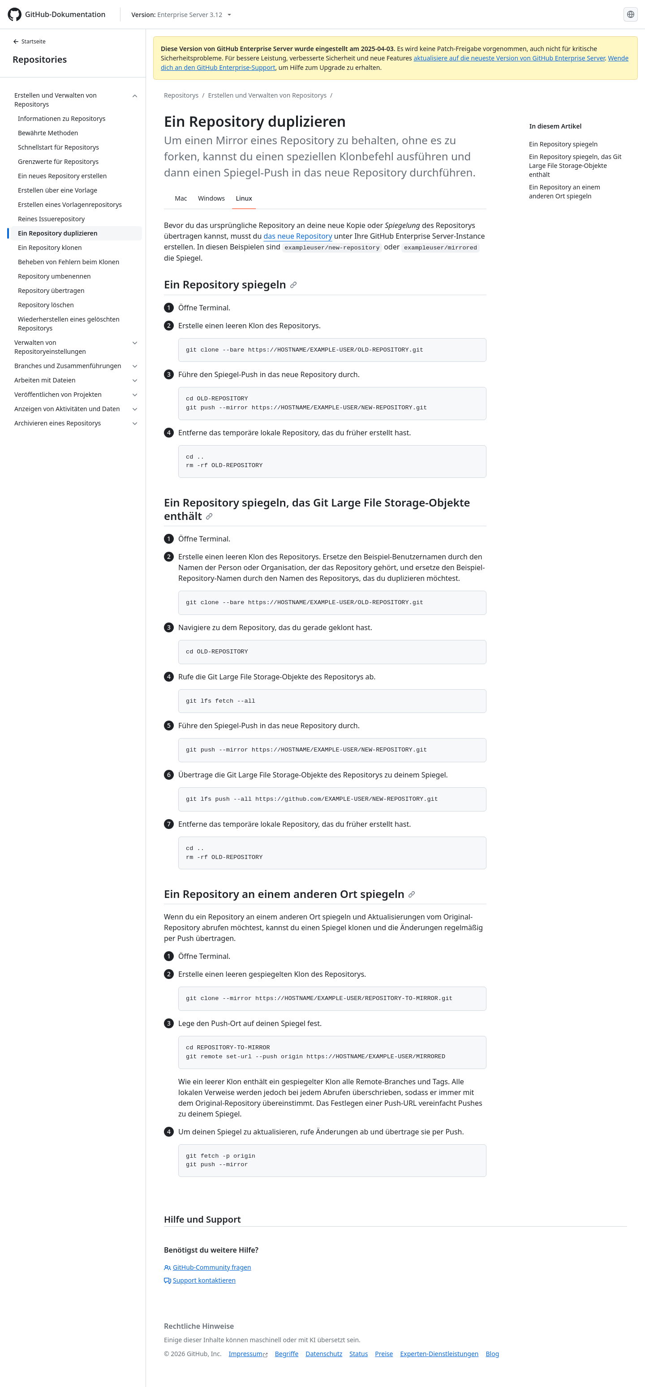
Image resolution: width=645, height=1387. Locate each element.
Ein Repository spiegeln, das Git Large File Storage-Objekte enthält (317, 509)
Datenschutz (323, 1353)
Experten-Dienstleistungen (439, 1353)
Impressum (245, 1353)
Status (358, 1353)
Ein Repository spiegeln (230, 284)
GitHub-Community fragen (207, 1267)
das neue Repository (298, 236)
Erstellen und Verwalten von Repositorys (267, 95)
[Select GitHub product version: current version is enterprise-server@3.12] (182, 14)
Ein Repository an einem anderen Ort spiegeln (289, 893)
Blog (492, 1353)
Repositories (40, 59)
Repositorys (181, 95)
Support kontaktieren (200, 1280)
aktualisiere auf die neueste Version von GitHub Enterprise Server (509, 58)
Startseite (29, 41)
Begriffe (287, 1353)
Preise (384, 1353)
